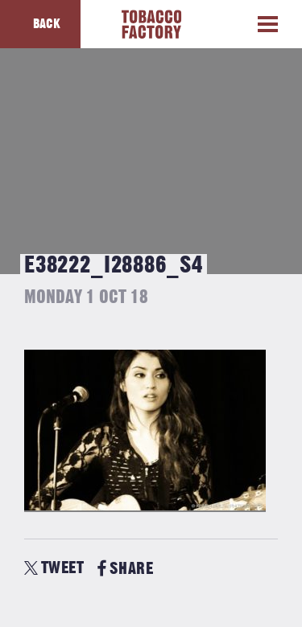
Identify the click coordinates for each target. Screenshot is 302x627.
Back (46, 24)
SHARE (125, 568)
